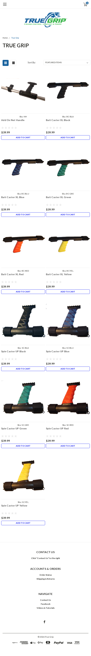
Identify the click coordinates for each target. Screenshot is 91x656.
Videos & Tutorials (46, 608)
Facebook (45, 604)
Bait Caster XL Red (12, 274)
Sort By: (32, 62)
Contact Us (45, 600)
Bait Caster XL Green (58, 197)
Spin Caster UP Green (14, 428)
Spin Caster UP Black (13, 351)
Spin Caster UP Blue (57, 351)
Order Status (45, 575)
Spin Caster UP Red (57, 428)
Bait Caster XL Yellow (59, 274)
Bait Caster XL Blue (12, 197)
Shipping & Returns (45, 579)
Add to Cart (23, 137)
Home (5, 38)
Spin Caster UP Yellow (14, 505)
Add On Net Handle (12, 120)
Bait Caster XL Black (58, 120)
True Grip (15, 38)
